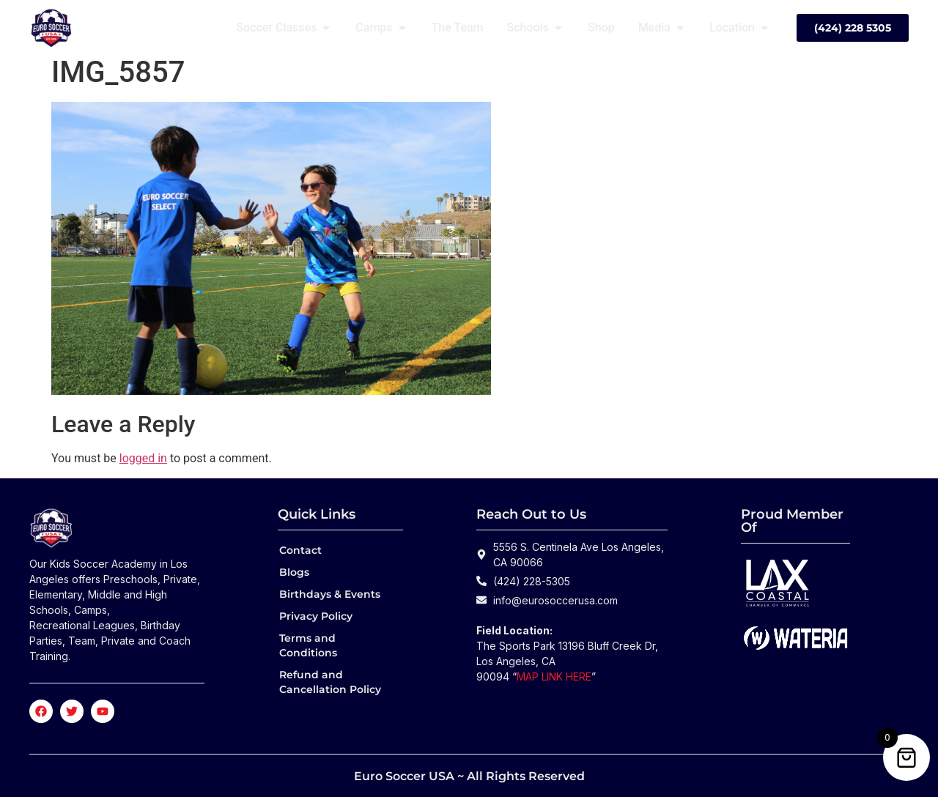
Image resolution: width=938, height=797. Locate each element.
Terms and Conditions (308, 645)
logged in (143, 458)
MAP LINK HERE (554, 676)
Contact (300, 550)
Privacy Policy (315, 616)
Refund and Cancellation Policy (330, 682)
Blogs (294, 572)
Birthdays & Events (329, 594)
